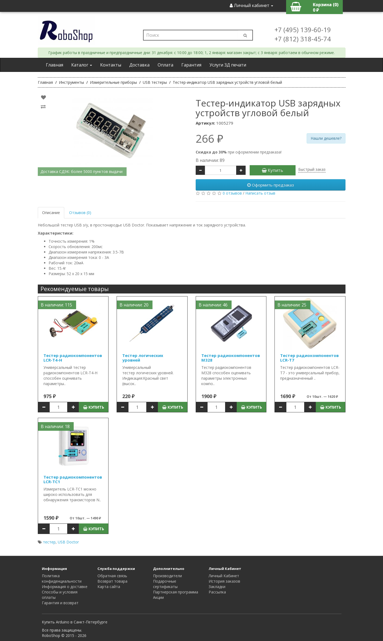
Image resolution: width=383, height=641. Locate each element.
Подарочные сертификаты (165, 584)
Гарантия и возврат (60, 602)
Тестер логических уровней (142, 358)
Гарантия (191, 65)
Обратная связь (112, 575)
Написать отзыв (260, 193)
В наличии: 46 (213, 305)
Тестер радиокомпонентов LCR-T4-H (72, 358)
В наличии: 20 (134, 305)
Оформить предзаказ (270, 185)
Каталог (81, 65)
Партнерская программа (175, 592)
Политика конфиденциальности (62, 578)
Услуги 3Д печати (227, 65)
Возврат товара (112, 581)
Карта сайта (108, 586)
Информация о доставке (64, 586)
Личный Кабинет (224, 575)
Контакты (110, 65)
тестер (49, 542)
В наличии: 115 (56, 305)
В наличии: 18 (55, 426)
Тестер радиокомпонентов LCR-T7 (309, 358)
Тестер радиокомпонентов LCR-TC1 (72, 479)
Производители (167, 575)
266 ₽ (209, 138)
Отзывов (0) (80, 212)
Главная (54, 65)
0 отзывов (232, 193)
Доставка (139, 65)
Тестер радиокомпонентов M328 (230, 358)
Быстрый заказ (312, 169)
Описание (51, 212)
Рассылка (217, 592)
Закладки (217, 586)
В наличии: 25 (291, 305)
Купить (272, 170)
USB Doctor (68, 542)
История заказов (224, 581)
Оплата (165, 65)
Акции (158, 597)
